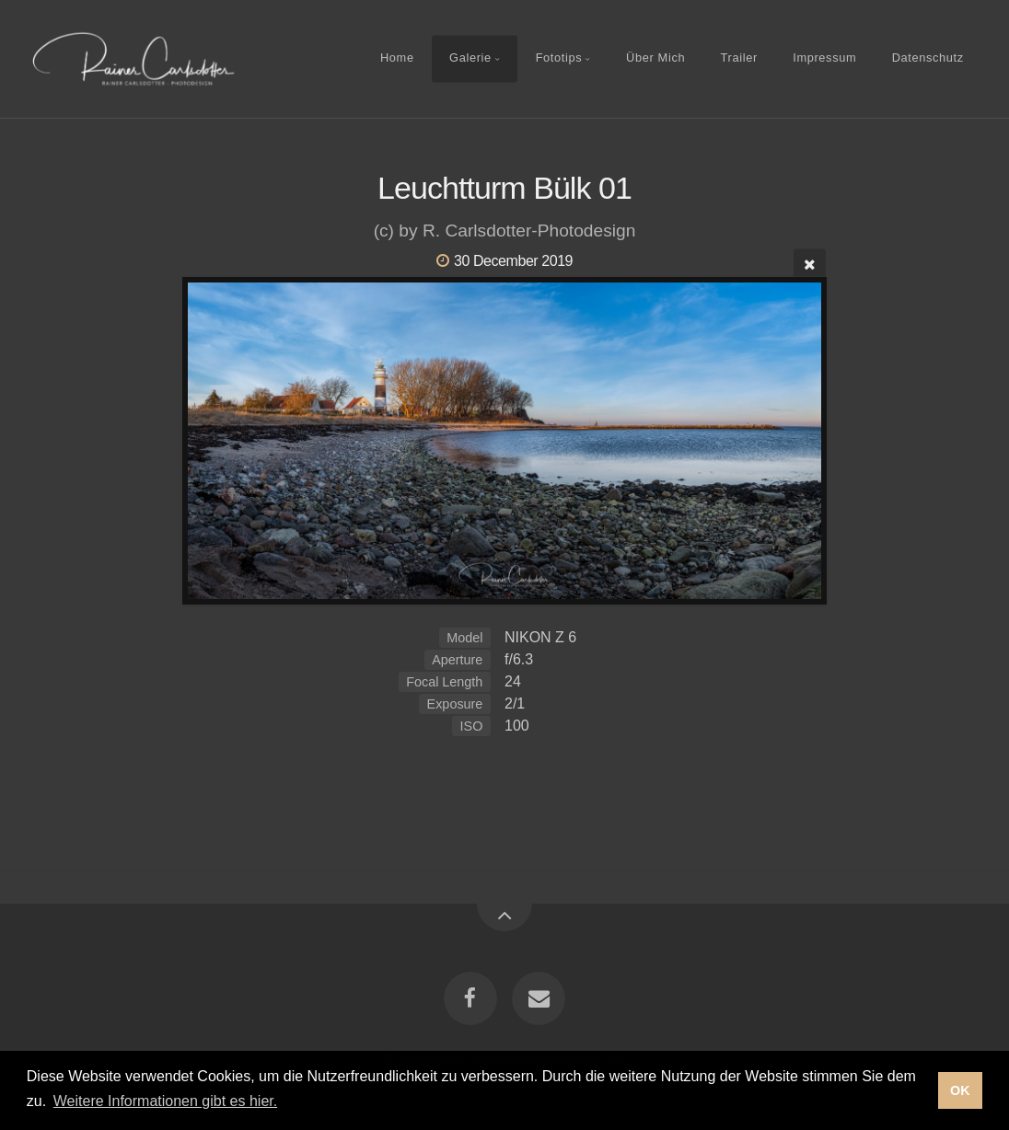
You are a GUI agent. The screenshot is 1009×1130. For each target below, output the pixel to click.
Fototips (559, 58)
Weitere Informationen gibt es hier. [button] (165, 1101)
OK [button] (960, 1090)
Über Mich (655, 58)
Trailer (739, 58)
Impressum (824, 58)
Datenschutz (928, 58)
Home (397, 58)
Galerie (470, 58)
